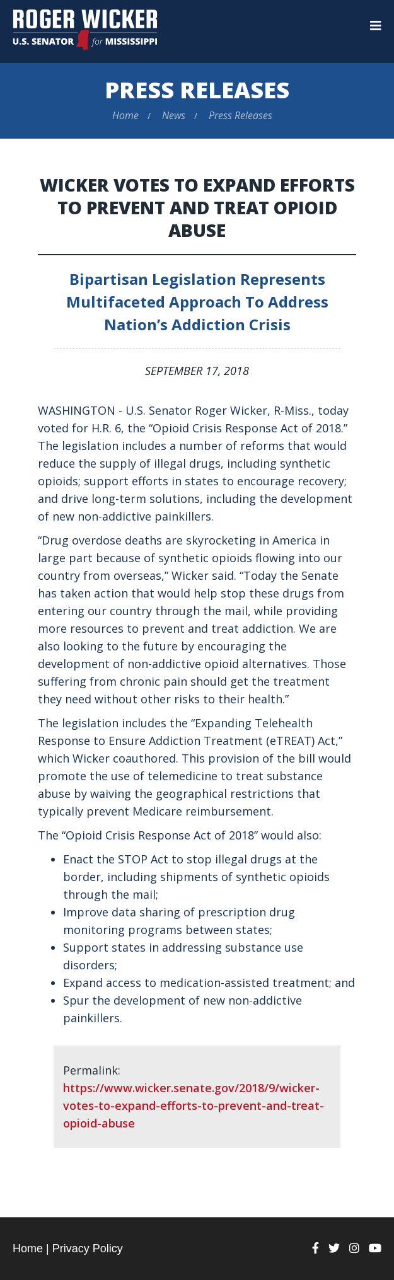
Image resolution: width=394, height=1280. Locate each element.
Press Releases (197, 89)
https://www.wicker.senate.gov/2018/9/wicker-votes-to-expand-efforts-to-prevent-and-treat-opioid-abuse (193, 1105)
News (173, 115)
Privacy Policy (87, 1248)
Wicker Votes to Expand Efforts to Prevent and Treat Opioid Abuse (197, 207)
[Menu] (375, 25)
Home (125, 115)
